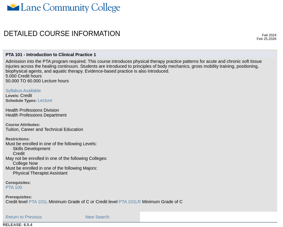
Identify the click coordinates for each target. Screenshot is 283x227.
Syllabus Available (23, 90)
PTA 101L (38, 201)
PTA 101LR (130, 201)
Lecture (45, 100)
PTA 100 (13, 187)
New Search (97, 216)
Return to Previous (23, 216)
